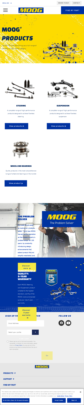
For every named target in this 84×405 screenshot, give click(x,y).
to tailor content (24, 338)
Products (9, 373)
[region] (42, 397)
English (6, 3)
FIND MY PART (9, 385)
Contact (76, 3)
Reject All (74, 400)
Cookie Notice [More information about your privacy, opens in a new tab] (60, 396)
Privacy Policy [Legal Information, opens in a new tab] (68, 396)
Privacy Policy (18, 345)
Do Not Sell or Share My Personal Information (15, 400)
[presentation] (23, 355)
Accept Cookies (59, 400)
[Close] (80, 392)
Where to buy (63, 3)
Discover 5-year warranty (26, 312)
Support (9, 379)
